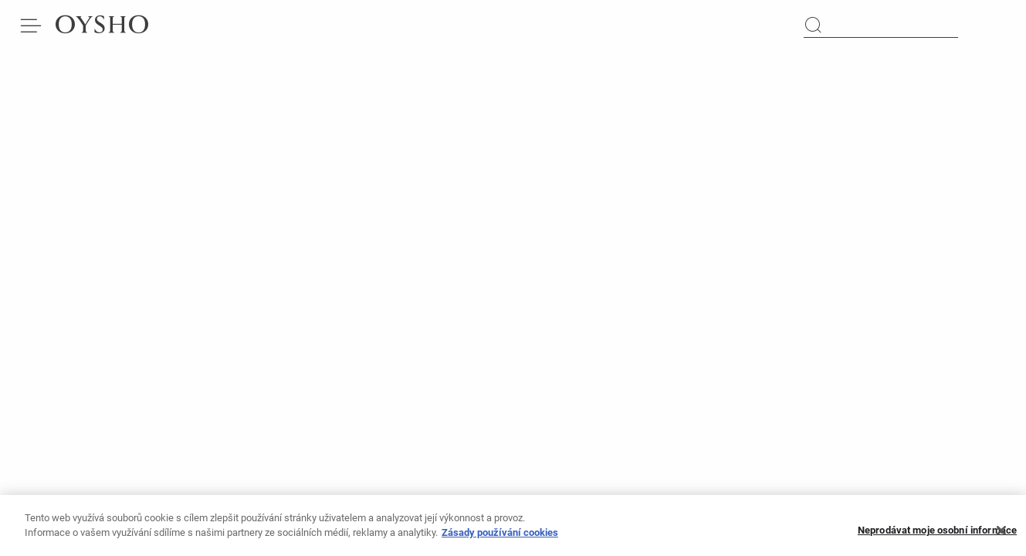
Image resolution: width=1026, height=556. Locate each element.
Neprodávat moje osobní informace (937, 535)
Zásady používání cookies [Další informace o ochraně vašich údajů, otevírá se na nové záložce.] (500, 537)
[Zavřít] (1001, 535)
